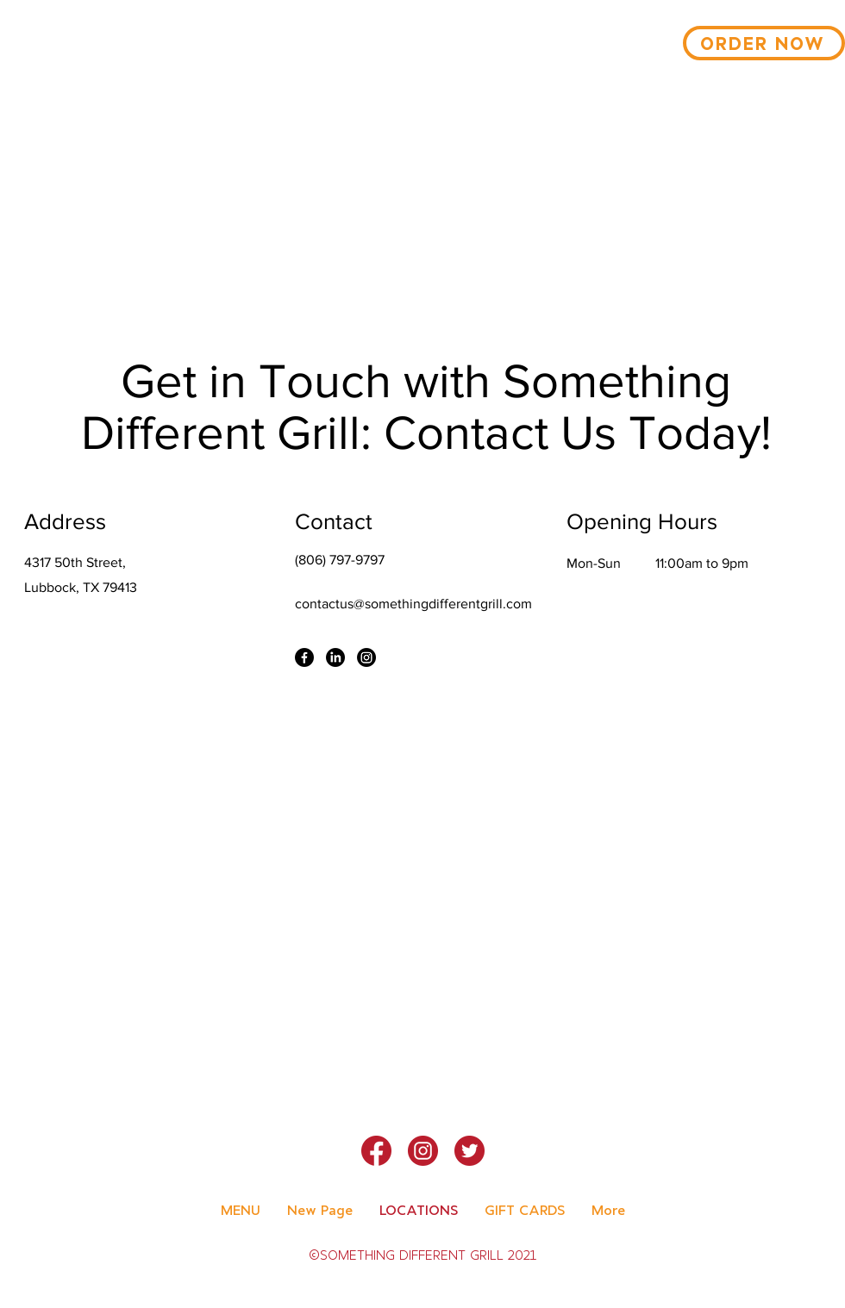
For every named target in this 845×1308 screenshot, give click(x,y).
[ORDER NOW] (764, 43)
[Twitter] (469, 1151)
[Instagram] (366, 657)
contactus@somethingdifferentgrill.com (413, 603)
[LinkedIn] (335, 657)
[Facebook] (304, 657)
